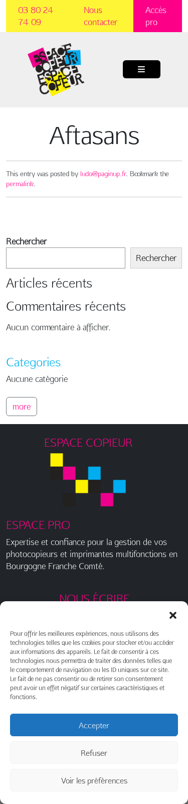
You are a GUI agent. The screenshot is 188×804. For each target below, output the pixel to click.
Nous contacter (100, 16)
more (22, 406)
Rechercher (26, 241)
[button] (173, 614)
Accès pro (155, 16)
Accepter (94, 725)
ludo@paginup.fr (103, 173)
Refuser (94, 753)
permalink (20, 183)
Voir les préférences (94, 780)
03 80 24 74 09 (35, 16)
